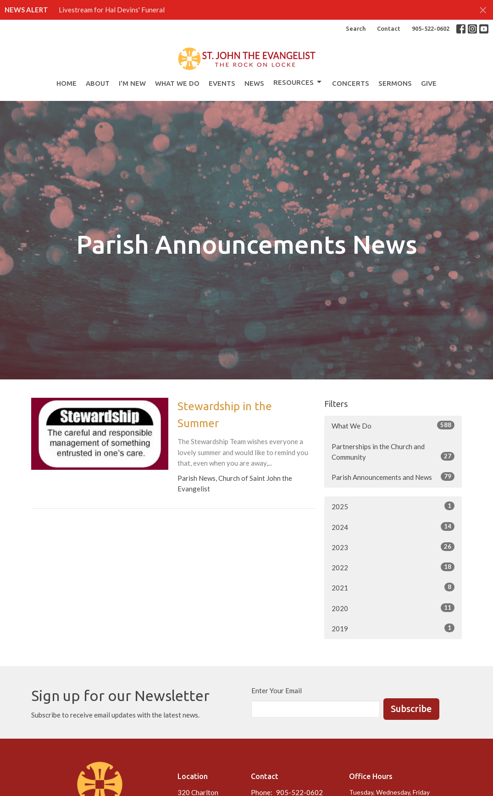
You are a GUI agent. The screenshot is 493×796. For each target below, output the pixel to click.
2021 (393, 587)
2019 (393, 628)
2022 (393, 567)
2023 (393, 546)
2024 (393, 526)
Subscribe (411, 708)
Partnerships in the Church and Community (393, 451)
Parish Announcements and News (393, 476)
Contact (388, 28)
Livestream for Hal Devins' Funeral (112, 10)
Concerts (350, 83)
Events (222, 83)
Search (356, 28)
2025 (393, 506)
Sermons (395, 83)
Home (66, 83)
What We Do (177, 83)
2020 (393, 607)
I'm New (132, 83)
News (254, 83)
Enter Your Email (276, 690)
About (98, 83)
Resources (298, 82)
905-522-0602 (430, 28)
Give (429, 83)
